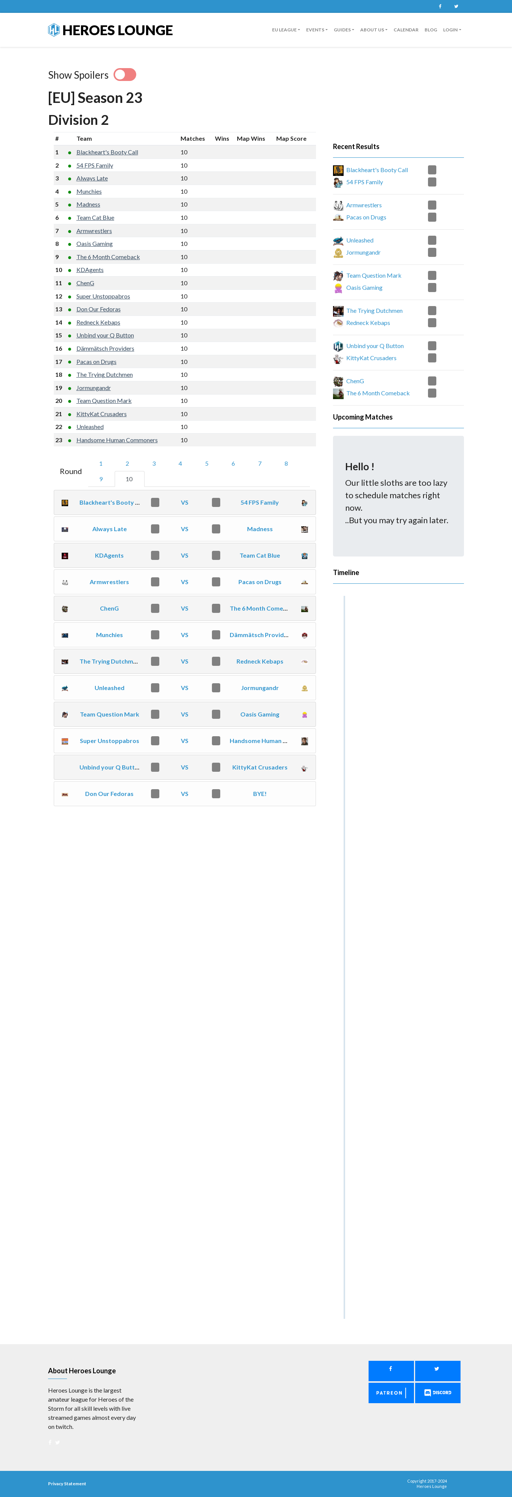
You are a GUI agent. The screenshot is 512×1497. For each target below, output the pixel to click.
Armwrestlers (94, 230)
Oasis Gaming (94, 243)
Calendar (406, 30)
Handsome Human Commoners (117, 439)
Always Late (92, 178)
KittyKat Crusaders (101, 413)
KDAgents (90, 269)
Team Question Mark (104, 400)
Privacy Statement (67, 1483)
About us (372, 30)
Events (315, 30)
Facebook (440, 6)
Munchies (89, 191)
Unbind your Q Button (105, 335)
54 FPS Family (94, 165)
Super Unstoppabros (103, 296)
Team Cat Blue (95, 217)
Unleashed (90, 426)
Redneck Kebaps (98, 322)
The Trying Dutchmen (104, 374)
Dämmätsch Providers (105, 348)
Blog (431, 30)
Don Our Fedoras (98, 308)
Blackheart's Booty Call (107, 151)
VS (184, 502)
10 (129, 478)
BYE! (260, 793)
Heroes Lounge (110, 30)
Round (71, 471)
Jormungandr (93, 387)
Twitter (456, 6)
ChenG (85, 282)
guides (342, 30)
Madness (88, 204)
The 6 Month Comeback (108, 256)
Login (450, 30)
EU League (284, 30)
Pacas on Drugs (96, 361)
